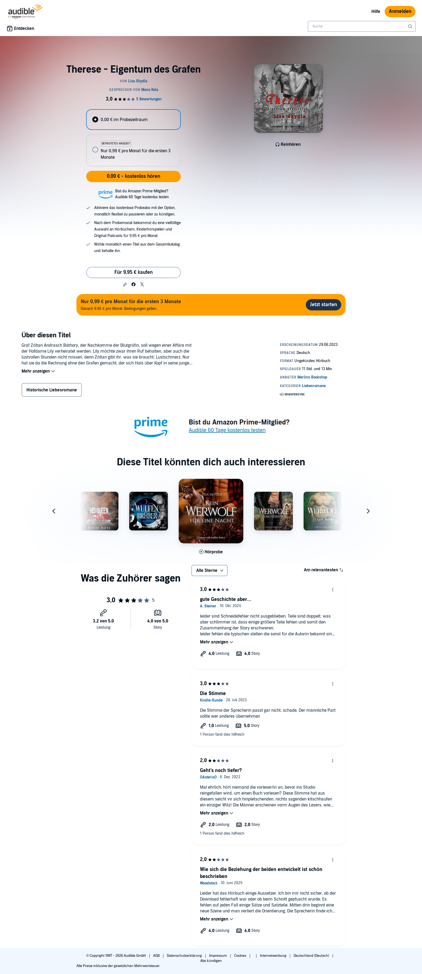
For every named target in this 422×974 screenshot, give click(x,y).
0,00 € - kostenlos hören (133, 176)
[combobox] (362, 26)
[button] (125, 284)
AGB (156, 956)
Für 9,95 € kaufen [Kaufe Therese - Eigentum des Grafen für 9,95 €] (133, 272)
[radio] (133, 119)
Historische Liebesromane (51, 390)
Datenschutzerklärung (185, 956)
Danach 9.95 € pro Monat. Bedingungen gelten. (131, 304)
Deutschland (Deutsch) (312, 956)
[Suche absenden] (411, 26)
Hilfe (375, 11)
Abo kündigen (210, 961)
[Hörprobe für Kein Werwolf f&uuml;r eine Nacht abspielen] (211, 552)
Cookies (240, 956)
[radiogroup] (133, 138)
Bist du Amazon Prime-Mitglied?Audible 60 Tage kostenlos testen (142, 194)
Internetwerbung (273, 956)
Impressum (218, 956)
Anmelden (400, 11)
